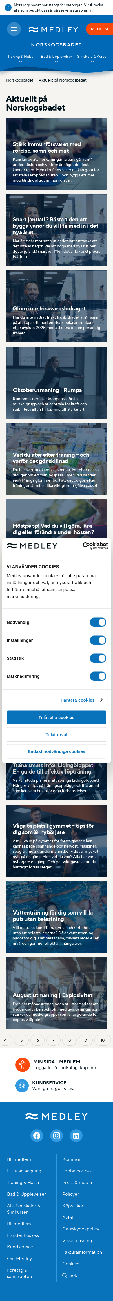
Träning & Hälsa (23, 1182)
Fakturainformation (82, 1252)
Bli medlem (19, 1159)
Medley (56, 1116)
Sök (73, 1275)
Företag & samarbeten (19, 1273)
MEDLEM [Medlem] (99, 29)
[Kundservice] (45, 1085)
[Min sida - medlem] (56, 1065)
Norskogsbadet (20, 80)
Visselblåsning (77, 1240)
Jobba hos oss (77, 1171)
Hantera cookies (77, 699)
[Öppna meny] (14, 29)
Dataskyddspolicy (80, 1229)
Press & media (77, 1182)
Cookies (70, 1264)
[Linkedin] (76, 1135)
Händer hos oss (23, 1235)
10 (103, 1040)
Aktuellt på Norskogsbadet (63, 80)
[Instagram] (56, 1135)
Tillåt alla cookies (56, 717)
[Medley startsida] (53, 29)
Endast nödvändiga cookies (56, 751)
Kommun (71, 1159)
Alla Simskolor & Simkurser (23, 1209)
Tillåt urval (57, 734)
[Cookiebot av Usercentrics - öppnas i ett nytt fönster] (82, 546)
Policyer (70, 1194)
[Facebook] (36, 1135)
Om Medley (19, 1258)
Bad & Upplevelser (26, 1194)
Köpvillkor (72, 1206)
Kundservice (20, 1247)
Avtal (67, 1217)
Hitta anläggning (24, 1171)
